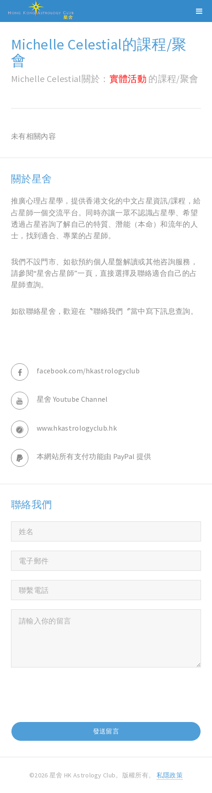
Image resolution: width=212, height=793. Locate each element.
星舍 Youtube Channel (72, 399)
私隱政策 (170, 775)
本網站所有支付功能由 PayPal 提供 (94, 456)
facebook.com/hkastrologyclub (88, 370)
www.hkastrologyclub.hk (77, 427)
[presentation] (80, 694)
